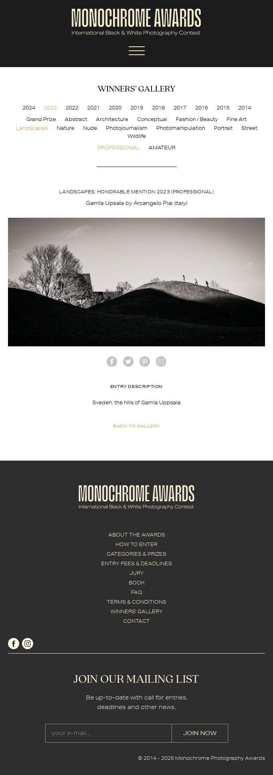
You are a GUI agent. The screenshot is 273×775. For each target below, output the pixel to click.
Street (249, 128)
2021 (93, 107)
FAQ (136, 592)
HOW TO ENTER (136, 544)
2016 (201, 107)
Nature (65, 128)
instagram (27, 643)
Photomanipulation (180, 128)
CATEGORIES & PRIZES (136, 553)
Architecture (112, 119)
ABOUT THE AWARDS (136, 534)
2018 (158, 107)
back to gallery (136, 426)
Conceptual (152, 119)
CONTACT (136, 621)
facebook (112, 361)
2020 (115, 107)
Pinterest (144, 361)
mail (161, 361)
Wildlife (137, 136)
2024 (28, 107)
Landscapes (32, 128)
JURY (137, 573)
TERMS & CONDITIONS (136, 601)
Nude (90, 128)
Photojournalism (126, 128)
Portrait (223, 128)
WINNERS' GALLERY (136, 611)
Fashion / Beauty (197, 119)
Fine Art (237, 119)
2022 (72, 107)
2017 (179, 107)
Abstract (76, 119)
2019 (136, 107)
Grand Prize (41, 119)
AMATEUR (162, 147)
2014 (244, 107)
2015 (223, 107)
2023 (50, 107)
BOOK (137, 582)
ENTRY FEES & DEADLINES (136, 563)
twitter (128, 361)
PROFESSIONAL (119, 147)
